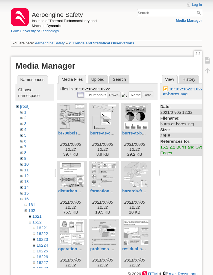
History (188, 79)
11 (26, 170)
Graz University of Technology (35, 31)
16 (26, 198)
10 (26, 164)
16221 (42, 227)
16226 (42, 256)
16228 (42, 268)
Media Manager (189, 20)
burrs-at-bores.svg (140, 133)
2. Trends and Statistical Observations (101, 43)
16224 (42, 245)
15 (26, 193)
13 (26, 181)
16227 (42, 262)
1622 (37, 222)
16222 (42, 233)
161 (31, 204)
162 (31, 210)
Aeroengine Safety (50, 43)
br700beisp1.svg (74, 133)
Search (199, 13)
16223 (42, 239)
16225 (42, 251)
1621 (37, 216)
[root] (25, 106)
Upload (98, 79)
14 (26, 187)
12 (26, 175)
